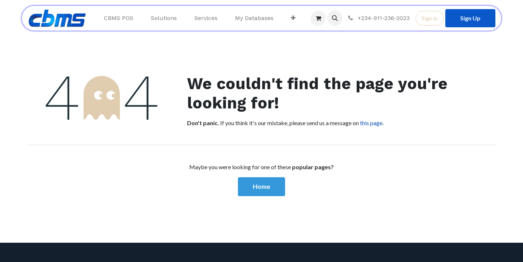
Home (261, 186)
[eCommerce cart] (318, 18)
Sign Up (470, 18)
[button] (334, 18)
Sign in (430, 18)
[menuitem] (118, 18)
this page (371, 122)
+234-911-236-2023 (378, 18)
